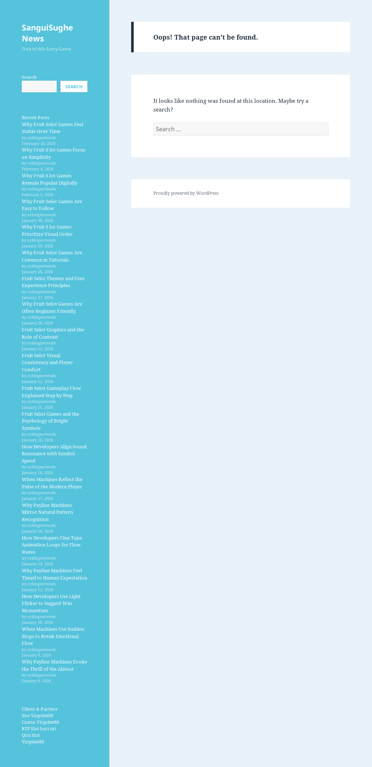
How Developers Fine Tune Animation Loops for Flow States (52, 544)
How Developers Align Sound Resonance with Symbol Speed (54, 453)
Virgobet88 (33, 742)
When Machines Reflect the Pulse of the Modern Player (52, 483)
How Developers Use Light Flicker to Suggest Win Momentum (51, 603)
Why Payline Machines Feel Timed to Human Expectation (54, 574)
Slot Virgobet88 (37, 715)
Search (29, 77)
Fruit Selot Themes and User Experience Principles (53, 282)
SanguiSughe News (47, 33)
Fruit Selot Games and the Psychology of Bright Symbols (50, 421)
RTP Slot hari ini (39, 729)
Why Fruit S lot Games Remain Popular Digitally (49, 179)
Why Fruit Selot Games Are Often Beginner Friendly (52, 307)
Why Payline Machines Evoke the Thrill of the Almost (54, 665)
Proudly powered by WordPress (185, 193)
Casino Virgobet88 (40, 722)
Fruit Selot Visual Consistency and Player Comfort (47, 362)
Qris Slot (31, 735)
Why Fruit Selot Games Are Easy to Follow (52, 205)
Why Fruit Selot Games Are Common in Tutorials (52, 256)
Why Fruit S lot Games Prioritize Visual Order (47, 230)
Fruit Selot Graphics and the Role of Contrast (53, 333)
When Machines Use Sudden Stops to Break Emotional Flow (53, 636)
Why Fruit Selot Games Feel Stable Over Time (52, 128)
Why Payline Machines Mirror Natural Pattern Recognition (47, 512)
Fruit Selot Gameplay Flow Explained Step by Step (51, 392)
